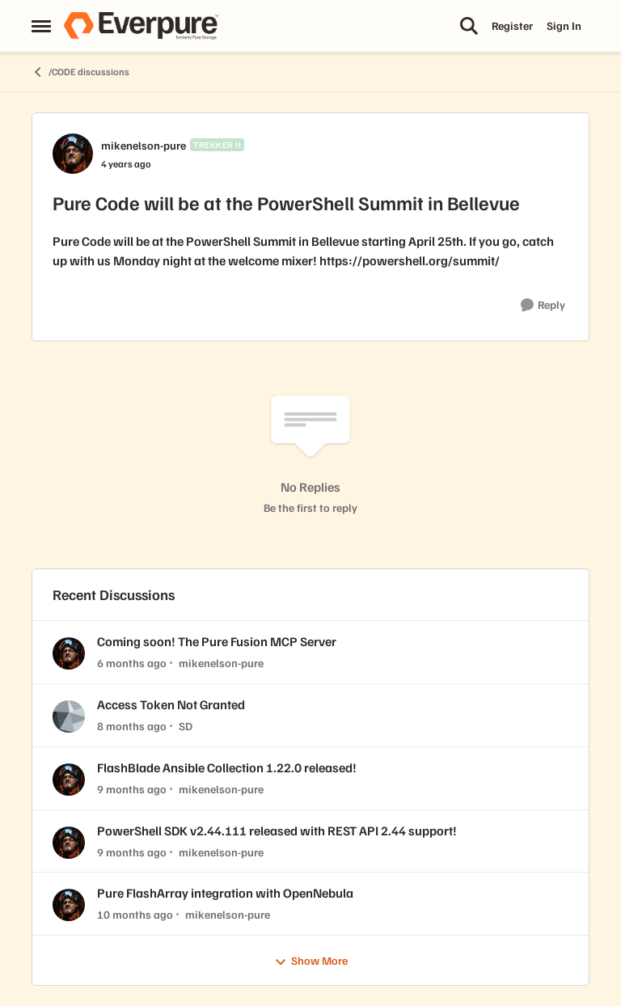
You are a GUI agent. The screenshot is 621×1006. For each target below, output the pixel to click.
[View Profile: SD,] (69, 716)
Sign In (564, 25)
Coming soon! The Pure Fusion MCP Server (216, 641)
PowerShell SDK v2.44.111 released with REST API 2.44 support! (277, 830)
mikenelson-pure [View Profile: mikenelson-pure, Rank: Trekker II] (143, 145)
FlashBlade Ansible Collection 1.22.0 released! (227, 767)
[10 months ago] (135, 914)
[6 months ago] (132, 662)
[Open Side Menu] (41, 26)
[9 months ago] (132, 788)
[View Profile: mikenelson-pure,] (69, 653)
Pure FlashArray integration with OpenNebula (225, 893)
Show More (311, 961)
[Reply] (543, 305)
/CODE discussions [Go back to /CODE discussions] (80, 72)
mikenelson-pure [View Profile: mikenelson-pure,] (221, 663)
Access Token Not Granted (171, 704)
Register (512, 25)
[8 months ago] (132, 725)
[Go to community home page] (140, 26)
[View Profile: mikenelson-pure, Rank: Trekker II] (73, 153)
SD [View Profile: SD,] (185, 726)
